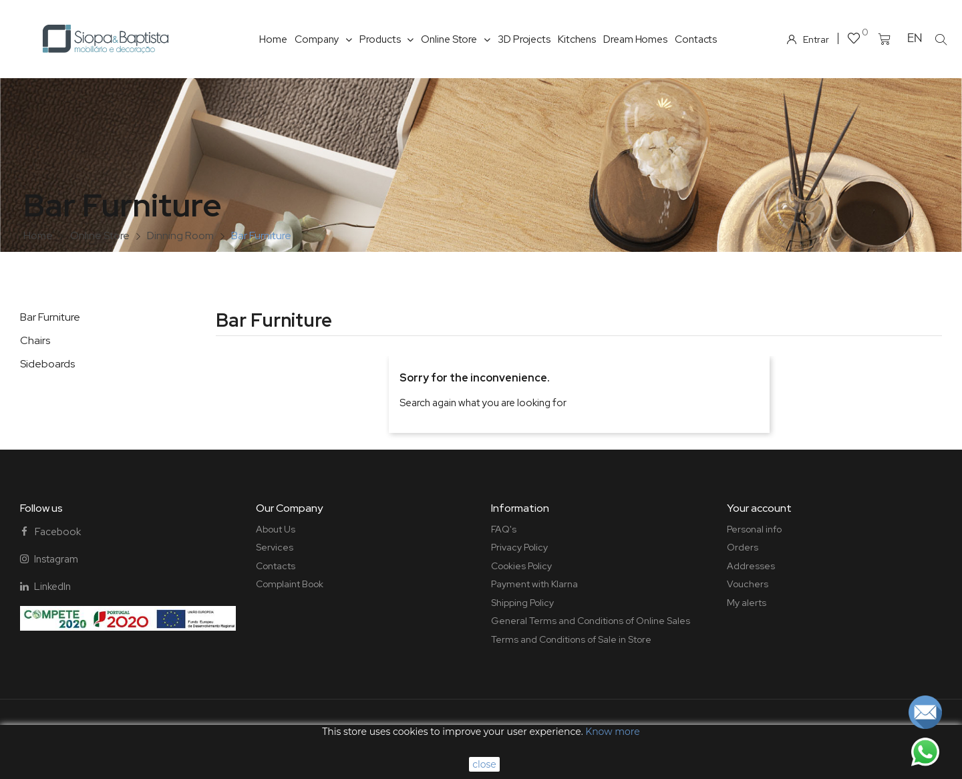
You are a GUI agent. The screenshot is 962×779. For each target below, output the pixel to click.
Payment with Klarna (534, 584)
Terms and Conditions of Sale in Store (571, 639)
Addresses (751, 566)
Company (323, 39)
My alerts (746, 603)
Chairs (35, 340)
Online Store (455, 39)
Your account (759, 508)
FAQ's (503, 529)
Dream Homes (635, 39)
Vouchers (747, 584)
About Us (275, 529)
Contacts (696, 39)
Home (273, 39)
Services (274, 547)
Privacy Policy (519, 547)
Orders (742, 547)
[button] (941, 39)
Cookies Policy (521, 566)
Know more (612, 732)
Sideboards (47, 364)
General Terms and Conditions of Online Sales (590, 621)
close (484, 764)
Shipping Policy (522, 603)
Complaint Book (289, 584)
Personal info (754, 529)
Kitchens (577, 39)
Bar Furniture (50, 317)
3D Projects (524, 39)
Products (386, 39)
